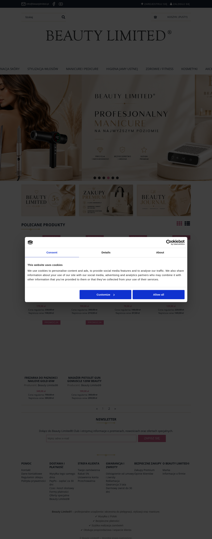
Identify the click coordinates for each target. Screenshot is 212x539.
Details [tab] (106, 252)
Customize (106, 294)
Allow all (158, 294)
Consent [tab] (51, 252)
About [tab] (160, 252)
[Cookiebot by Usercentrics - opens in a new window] (169, 242)
